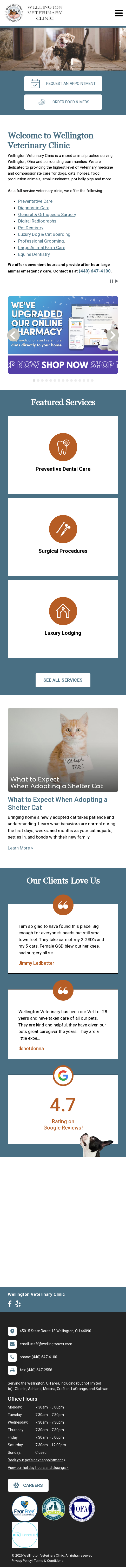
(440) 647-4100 (95, 271)
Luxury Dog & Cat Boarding (44, 234)
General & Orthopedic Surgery (47, 214)
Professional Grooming (41, 241)
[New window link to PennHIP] (26, 1535)
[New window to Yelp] (19, 1305)
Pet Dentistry (30, 227)
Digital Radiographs (37, 221)
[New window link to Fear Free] (26, 1509)
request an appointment (63, 83)
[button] (111, 281)
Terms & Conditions (48, 1561)
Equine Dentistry (34, 254)
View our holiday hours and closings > (38, 1468)
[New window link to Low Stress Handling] (54, 1509)
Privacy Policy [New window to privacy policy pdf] (22, 1561)
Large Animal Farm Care (41, 247)
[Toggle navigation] (118, 13)
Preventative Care (35, 201)
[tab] (34, 380)
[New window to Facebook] (11, 1305)
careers (28, 1485)
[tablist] (63, 380)
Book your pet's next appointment (35, 1460)
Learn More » (20, 848)
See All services (63, 680)
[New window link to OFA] (83, 1509)
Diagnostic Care (33, 207)
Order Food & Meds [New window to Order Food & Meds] (63, 102)
